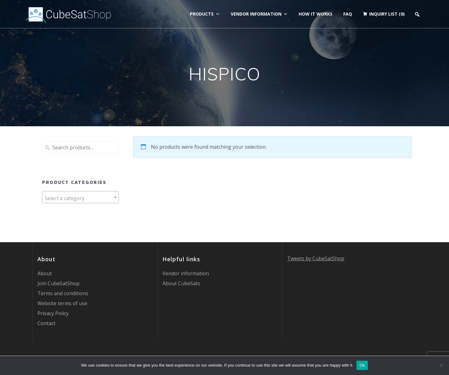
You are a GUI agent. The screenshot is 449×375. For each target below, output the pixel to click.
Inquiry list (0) (387, 14)
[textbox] (80, 198)
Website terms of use (62, 303)
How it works (315, 14)
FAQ (347, 14)
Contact (46, 323)
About (44, 273)
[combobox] (80, 197)
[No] (441, 365)
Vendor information (259, 14)
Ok (362, 365)
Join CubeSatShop (58, 283)
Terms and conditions (62, 293)
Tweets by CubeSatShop (315, 258)
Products (205, 14)
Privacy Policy (53, 313)
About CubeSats (181, 283)
